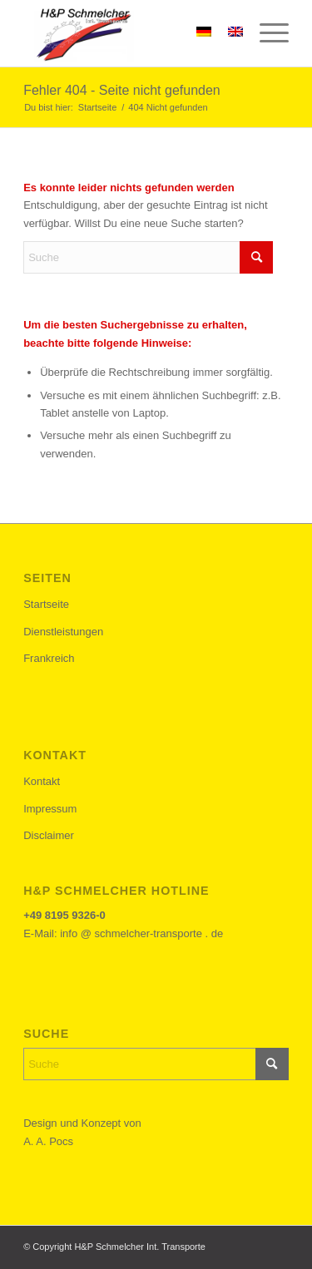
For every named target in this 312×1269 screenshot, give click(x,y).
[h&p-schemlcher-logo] (129, 33)
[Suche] (148, 257)
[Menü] (266, 33)
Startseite (46, 604)
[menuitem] (266, 33)
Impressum (50, 808)
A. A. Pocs (48, 1141)
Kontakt (41, 781)
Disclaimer (48, 835)
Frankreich (48, 658)
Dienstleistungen (63, 631)
